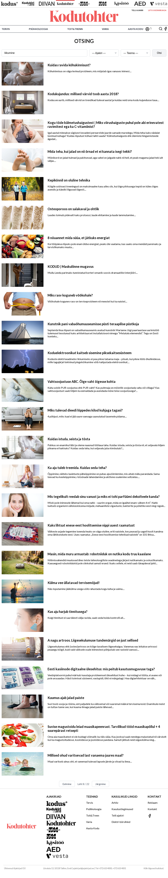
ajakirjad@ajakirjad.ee (83, 868)
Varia (105, 29)
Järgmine (100, 783)
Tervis (6, 29)
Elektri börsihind (121, 821)
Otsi (159, 53)
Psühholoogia (38, 29)
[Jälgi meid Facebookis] (165, 29)
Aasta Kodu (135, 29)
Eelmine (67, 783)
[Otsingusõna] (44, 53)
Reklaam (153, 802)
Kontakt (152, 809)
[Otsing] (160, 29)
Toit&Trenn (75, 29)
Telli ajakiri (137, 10)
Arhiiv (115, 802)
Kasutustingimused (122, 809)
